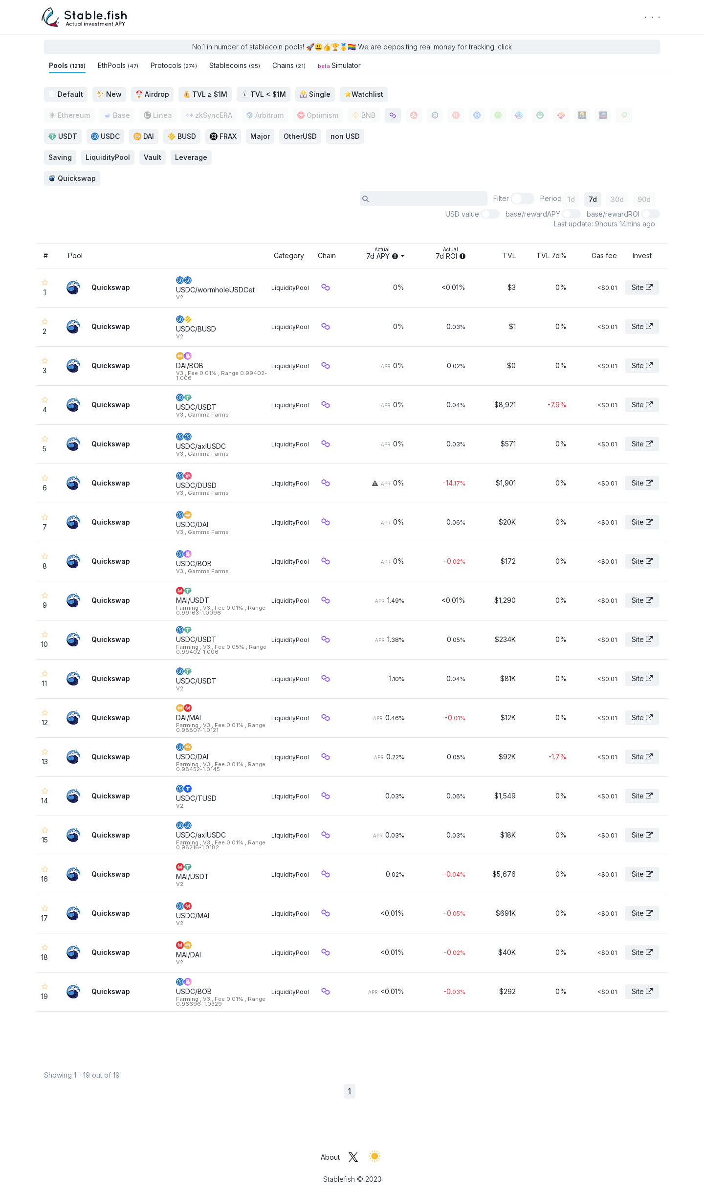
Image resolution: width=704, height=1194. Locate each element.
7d (593, 199)
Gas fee (604, 255)
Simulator (339, 65)
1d (571, 199)
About (330, 1157)
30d (617, 199)
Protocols (174, 65)
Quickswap (72, 178)
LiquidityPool (290, 287)
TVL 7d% (551, 255)
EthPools (118, 65)
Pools (67, 65)
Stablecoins (234, 65)
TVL (509, 255)
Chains (289, 65)
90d (644, 199)
